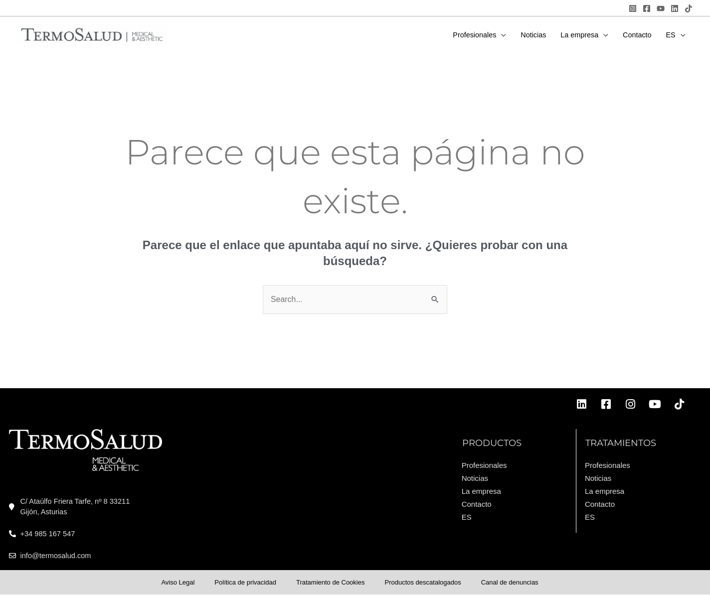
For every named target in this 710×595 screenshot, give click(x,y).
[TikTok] (689, 8)
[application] (501, 35)
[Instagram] (633, 8)
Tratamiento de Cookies (330, 582)
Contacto (477, 504)
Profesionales (484, 465)
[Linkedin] (675, 8)
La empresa (481, 491)
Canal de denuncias (509, 582)
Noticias (475, 478)
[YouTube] (661, 8)
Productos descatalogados (422, 582)
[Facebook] (647, 8)
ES (467, 517)
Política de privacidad (245, 582)
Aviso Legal (177, 582)
